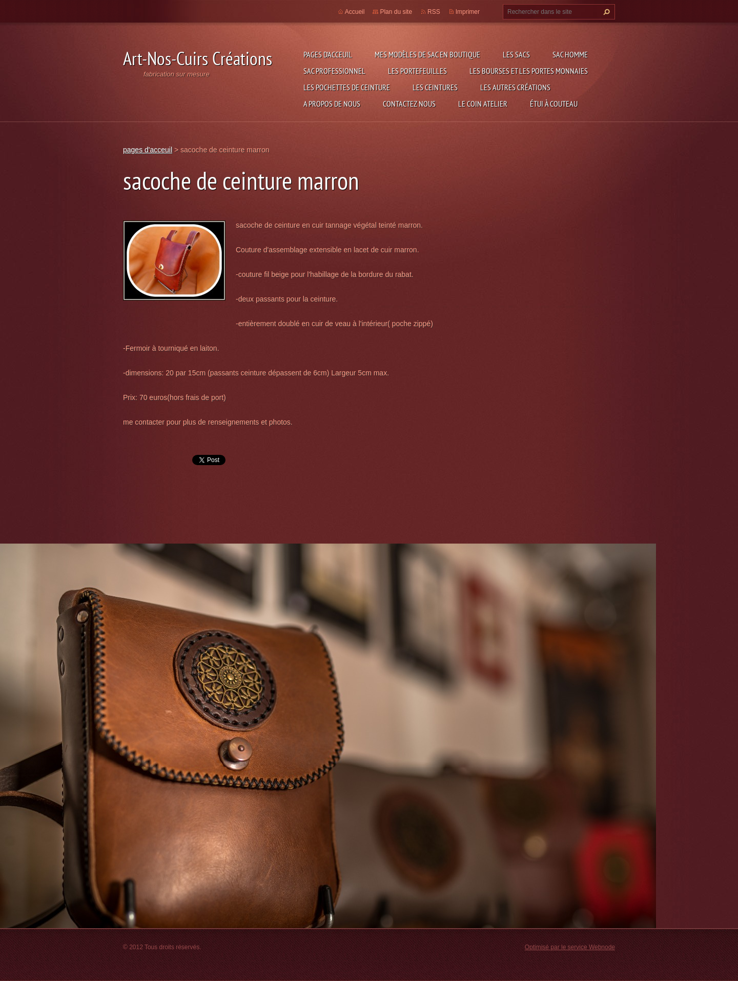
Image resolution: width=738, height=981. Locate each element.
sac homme (570, 54)
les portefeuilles (417, 71)
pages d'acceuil (327, 54)
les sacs (516, 54)
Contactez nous (409, 103)
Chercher (605, 11)
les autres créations (515, 87)
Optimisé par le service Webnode (570, 947)
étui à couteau (554, 103)
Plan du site (396, 11)
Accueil (355, 11)
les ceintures (435, 87)
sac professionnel (334, 71)
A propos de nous (331, 103)
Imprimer (468, 11)
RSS (433, 11)
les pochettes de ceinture (346, 87)
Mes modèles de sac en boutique (427, 54)
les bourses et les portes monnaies (528, 71)
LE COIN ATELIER (482, 103)
